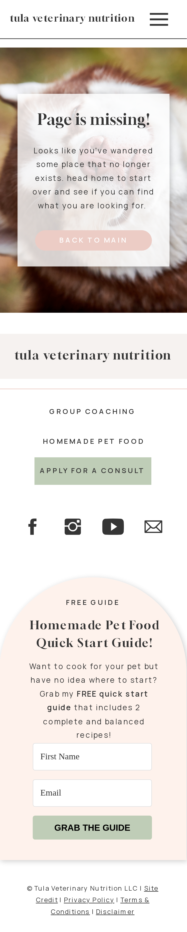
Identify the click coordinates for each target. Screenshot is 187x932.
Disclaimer (115, 911)
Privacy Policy (89, 899)
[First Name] (92, 756)
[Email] (92, 793)
